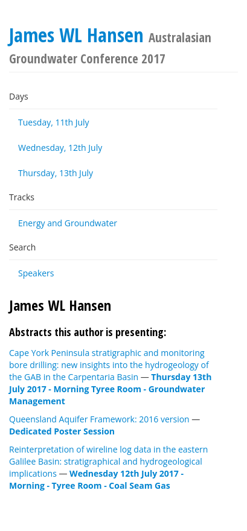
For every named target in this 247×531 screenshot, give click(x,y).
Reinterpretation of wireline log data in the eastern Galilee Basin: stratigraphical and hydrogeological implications (108, 461)
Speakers (36, 273)
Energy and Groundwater (67, 223)
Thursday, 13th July (55, 173)
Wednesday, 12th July (60, 147)
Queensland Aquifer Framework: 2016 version (99, 419)
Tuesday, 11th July (53, 122)
